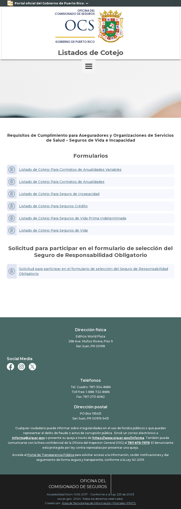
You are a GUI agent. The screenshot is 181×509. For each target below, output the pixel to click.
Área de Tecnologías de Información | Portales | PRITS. (99, 503)
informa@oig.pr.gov (28, 438)
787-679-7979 (139, 443)
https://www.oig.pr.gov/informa (118, 438)
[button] (88, 66)
